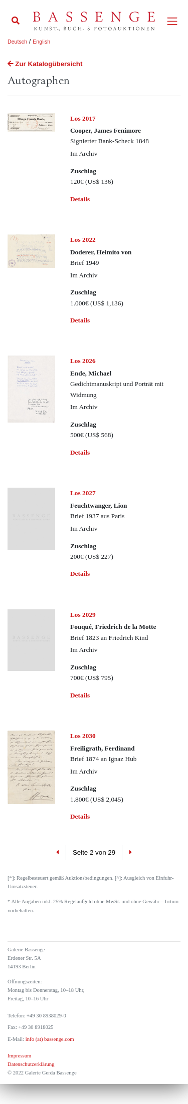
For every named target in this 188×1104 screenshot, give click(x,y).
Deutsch (17, 42)
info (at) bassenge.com (49, 1039)
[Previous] (58, 852)
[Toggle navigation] (172, 21)
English (41, 42)
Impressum (19, 1055)
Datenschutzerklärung (31, 1064)
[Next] (130, 852)
